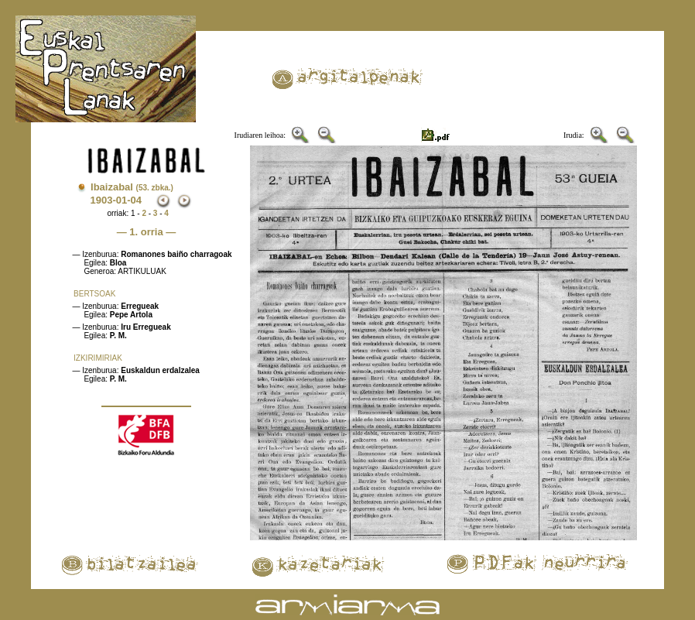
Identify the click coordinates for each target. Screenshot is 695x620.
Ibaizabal (132, 187)
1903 (101, 200)
